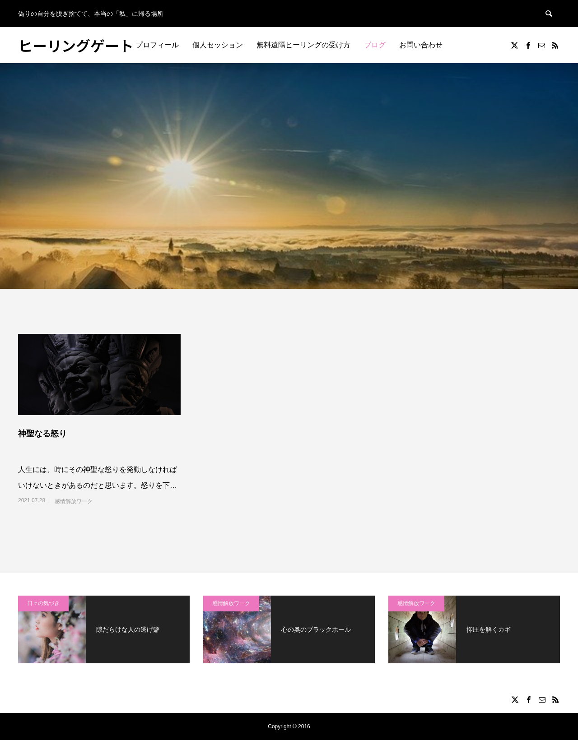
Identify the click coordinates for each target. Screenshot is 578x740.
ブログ (375, 45)
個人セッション (217, 45)
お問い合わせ (421, 45)
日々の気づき (43, 603)
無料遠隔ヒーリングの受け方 (303, 45)
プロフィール (157, 45)
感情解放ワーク (74, 501)
